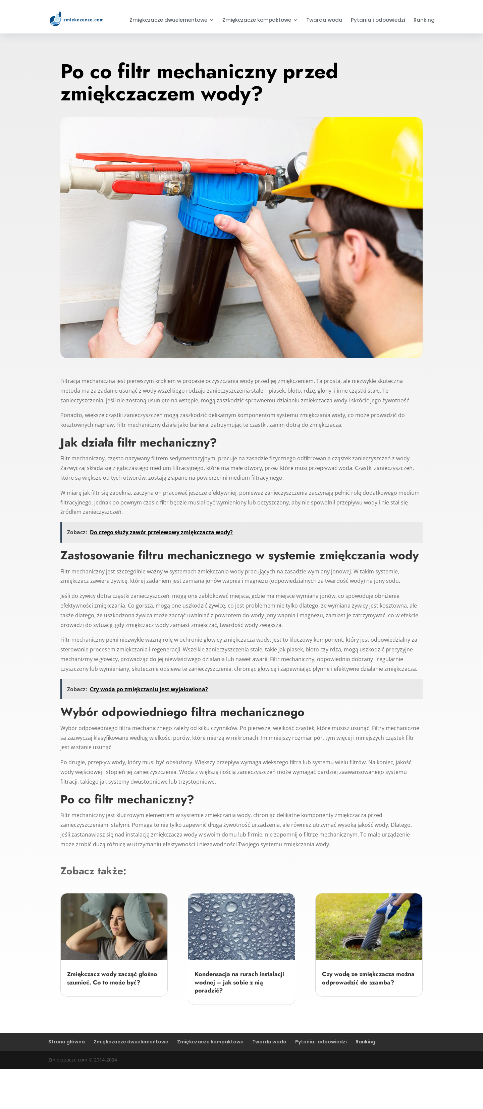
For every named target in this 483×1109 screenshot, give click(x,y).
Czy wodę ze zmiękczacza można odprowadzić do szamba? (368, 978)
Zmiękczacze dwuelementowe (168, 20)
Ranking (424, 20)
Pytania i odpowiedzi (378, 20)
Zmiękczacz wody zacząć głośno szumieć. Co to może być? (112, 978)
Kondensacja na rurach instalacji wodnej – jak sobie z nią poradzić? (239, 982)
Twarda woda (324, 20)
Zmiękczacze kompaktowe (256, 20)
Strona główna (66, 1041)
